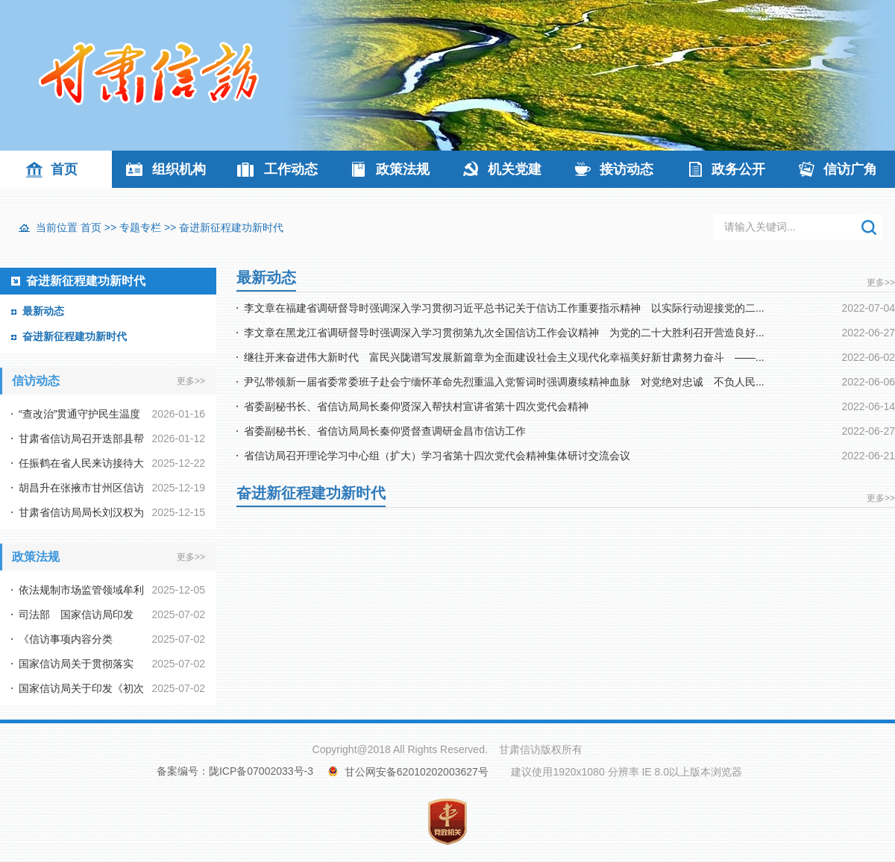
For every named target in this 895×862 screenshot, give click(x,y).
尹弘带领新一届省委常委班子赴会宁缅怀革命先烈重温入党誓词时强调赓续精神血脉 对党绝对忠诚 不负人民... (504, 382)
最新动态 (43, 311)
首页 (64, 169)
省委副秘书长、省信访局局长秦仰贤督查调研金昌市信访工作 (385, 431)
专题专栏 (140, 227)
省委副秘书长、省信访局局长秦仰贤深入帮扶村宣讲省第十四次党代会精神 (416, 406)
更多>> (191, 381)
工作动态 (291, 169)
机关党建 (514, 169)
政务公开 (738, 169)
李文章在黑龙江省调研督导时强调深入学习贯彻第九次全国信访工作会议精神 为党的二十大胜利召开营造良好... (504, 333)
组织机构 (179, 169)
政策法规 (403, 169)
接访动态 (626, 169)
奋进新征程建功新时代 (231, 227)
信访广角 (850, 169)
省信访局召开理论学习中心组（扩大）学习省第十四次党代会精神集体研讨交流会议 (437, 456)
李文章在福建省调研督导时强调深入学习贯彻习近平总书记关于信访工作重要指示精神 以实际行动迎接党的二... (504, 308)
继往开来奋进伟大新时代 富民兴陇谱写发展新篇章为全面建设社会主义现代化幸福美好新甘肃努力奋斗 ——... (504, 357)
